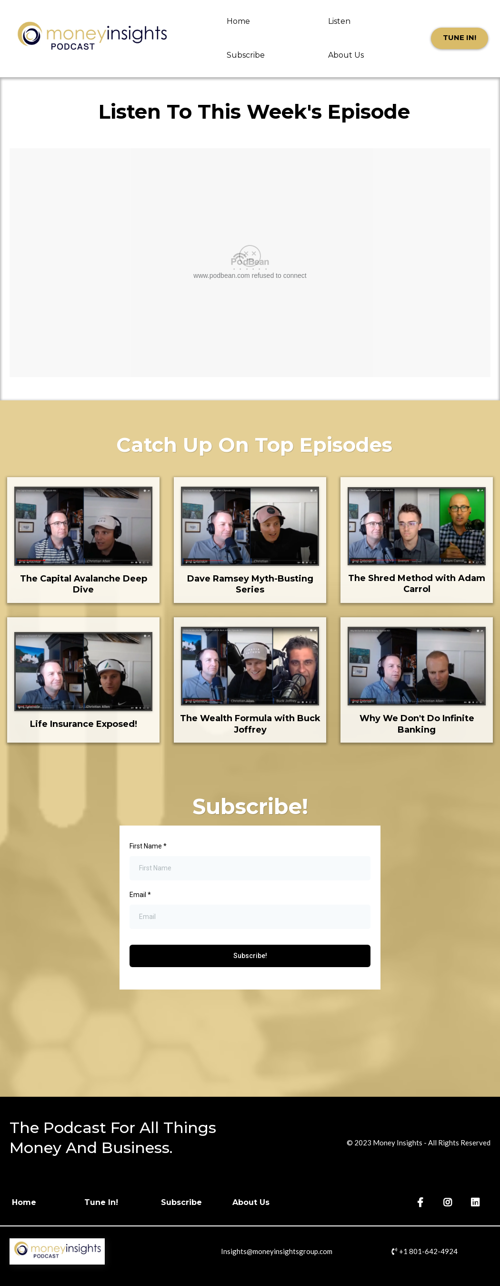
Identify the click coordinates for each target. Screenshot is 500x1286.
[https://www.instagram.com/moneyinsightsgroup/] (449, 1202)
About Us (346, 55)
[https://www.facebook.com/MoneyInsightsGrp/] (421, 1202)
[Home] (29, 1202)
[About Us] (255, 1202)
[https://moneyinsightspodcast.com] (92, 38)
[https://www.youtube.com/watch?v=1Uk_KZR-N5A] (417, 526)
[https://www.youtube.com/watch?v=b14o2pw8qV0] (250, 526)
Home (238, 21)
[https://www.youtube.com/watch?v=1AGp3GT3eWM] (417, 666)
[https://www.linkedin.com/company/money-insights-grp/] (476, 1202)
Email (140, 894)
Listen (339, 21)
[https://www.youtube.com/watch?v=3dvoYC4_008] (83, 671)
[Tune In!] (459, 38)
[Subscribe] (186, 1202)
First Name (148, 846)
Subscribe (246, 55)
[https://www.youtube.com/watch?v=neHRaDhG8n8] (250, 666)
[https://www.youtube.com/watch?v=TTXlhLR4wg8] (83, 526)
